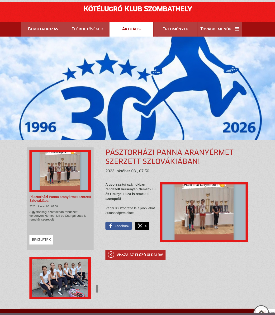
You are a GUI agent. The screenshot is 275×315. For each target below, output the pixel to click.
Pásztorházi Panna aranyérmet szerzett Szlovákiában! (60, 187)
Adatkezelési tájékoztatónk (164, 310)
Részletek (41, 228)
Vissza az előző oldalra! (140, 243)
